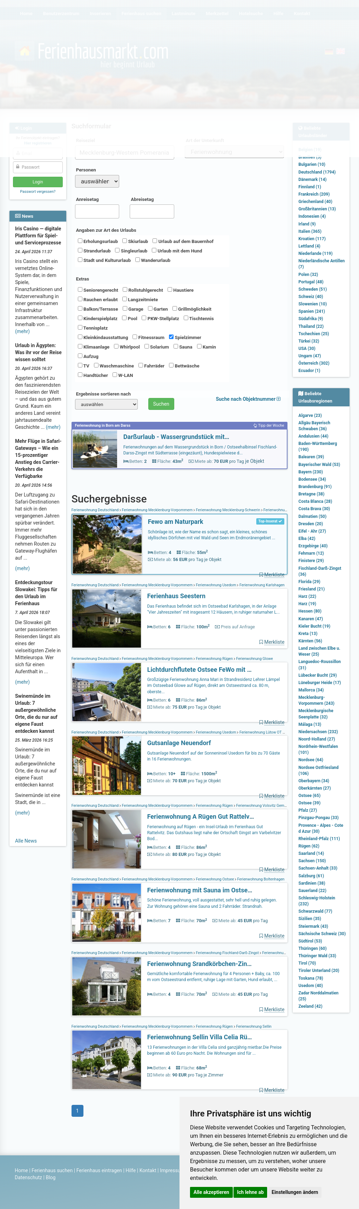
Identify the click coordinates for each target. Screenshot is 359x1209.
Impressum (172, 1170)
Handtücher (93, 375)
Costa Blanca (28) (315, 501)
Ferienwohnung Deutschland (96, 510)
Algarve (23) (310, 415)
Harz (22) (307, 596)
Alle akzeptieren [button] (211, 1192)
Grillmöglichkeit (191, 309)
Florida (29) (309, 581)
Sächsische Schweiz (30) (322, 933)
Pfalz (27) (307, 810)
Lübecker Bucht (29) (317, 675)
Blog (50, 1177)
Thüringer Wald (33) (317, 955)
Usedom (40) (310, 985)
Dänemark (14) (312, 179)
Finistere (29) (311, 560)
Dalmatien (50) (312, 516)
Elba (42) (306, 538)
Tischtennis (199, 318)
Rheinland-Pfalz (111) (319, 838)
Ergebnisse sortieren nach (103, 394)
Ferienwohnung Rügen (214, 658)
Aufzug (88, 356)
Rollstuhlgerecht (143, 290)
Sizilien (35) (309, 918)
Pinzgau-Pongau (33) (318, 817)
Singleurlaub (131, 251)
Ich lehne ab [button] (250, 1192)
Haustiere (181, 290)
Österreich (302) (313, 363)
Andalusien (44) (313, 436)
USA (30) (307, 348)
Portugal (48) (311, 281)
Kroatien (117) (312, 238)
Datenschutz (28, 1177)
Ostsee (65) (309, 795)
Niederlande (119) (315, 253)
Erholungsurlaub (98, 241)
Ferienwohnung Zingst (280, 953)
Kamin (206, 347)
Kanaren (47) (310, 618)
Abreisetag (142, 199)
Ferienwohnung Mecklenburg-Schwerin (228, 510)
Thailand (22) (311, 326)
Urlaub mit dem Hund (177, 251)
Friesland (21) (311, 589)
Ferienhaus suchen (52, 1170)
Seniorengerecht (98, 290)
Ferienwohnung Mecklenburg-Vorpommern (157, 510)
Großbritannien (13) (317, 209)
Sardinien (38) (311, 883)
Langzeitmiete (140, 299)
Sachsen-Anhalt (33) (317, 868)
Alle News (26, 841)
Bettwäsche (184, 366)
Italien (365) (309, 231)
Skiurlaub (135, 241)
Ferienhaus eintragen (99, 1170)
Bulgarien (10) (311, 164)
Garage (133, 309)
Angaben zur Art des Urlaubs (106, 230)
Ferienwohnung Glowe (254, 658)
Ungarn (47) (309, 355)
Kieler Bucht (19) (314, 626)
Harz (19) (307, 603)
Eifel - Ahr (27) (312, 531)
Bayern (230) (310, 472)
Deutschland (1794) (317, 172)
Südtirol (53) (310, 941)
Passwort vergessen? (37, 191)
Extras (82, 279)
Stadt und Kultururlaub (104, 260)
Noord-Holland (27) (316, 739)
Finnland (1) (309, 186)
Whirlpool (127, 347)
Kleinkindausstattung (103, 337)
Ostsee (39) (309, 803)
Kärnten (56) (310, 641)
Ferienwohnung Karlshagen (261, 585)
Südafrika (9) (310, 318)
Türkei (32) (308, 341)
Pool (129, 318)
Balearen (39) (311, 456)
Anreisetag (87, 199)
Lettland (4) (309, 246)
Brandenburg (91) (315, 486)
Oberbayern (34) (313, 780)
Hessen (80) (309, 611)
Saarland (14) (311, 853)
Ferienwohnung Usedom (216, 585)
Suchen (161, 404)
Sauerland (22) (312, 890)
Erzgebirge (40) (312, 545)
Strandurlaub (94, 251)
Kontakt (148, 1170)
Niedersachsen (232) (318, 731)
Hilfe (131, 1170)
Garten (158, 309)
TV (83, 366)
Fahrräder (151, 366)
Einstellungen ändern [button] (295, 1192)
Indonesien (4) (312, 216)
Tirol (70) (307, 963)
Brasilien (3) (309, 157)
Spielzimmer (185, 337)
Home (21, 1170)
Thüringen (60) (312, 948)
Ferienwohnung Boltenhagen (260, 879)
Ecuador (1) (309, 370)
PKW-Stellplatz (160, 318)
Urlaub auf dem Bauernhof (183, 241)
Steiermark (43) (313, 926)
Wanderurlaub (152, 260)
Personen (86, 170)
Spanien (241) (311, 311)
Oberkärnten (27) (314, 788)
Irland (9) (307, 224)
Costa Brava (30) (314, 508)
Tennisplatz (93, 328)
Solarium (156, 347)
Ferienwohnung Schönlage (285, 510)
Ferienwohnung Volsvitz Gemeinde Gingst (270, 805)
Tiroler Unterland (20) (318, 970)
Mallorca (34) (311, 690)
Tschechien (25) (313, 333)
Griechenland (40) (315, 201)
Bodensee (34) (312, 479)
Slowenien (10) (312, 304)
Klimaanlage (94, 347)
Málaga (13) (309, 724)
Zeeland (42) (310, 1006)
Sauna (183, 347)
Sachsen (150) (312, 860)
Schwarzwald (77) (315, 911)
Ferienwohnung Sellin (253, 1026)
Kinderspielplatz (97, 318)
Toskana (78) (310, 978)
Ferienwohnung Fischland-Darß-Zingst (227, 953)
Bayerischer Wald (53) (319, 464)
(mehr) (22, 331)
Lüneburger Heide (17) (319, 682)
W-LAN (123, 375)
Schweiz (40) (310, 296)
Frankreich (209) (314, 194)
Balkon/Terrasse (98, 309)
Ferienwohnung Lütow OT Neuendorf (269, 732)
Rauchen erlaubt (98, 299)
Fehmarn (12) (311, 553)
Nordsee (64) (310, 759)
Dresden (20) (310, 523)
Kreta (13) (307, 633)
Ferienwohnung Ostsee (215, 879)
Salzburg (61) (311, 875)
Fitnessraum (148, 337)
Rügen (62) (308, 846)
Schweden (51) (312, 289)
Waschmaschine (114, 366)
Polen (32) (308, 274)
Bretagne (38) (311, 494)
